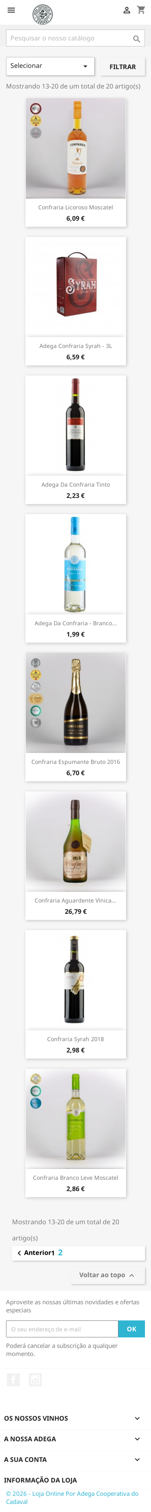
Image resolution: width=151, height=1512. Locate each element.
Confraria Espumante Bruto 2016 (75, 761)
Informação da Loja (40, 1480)
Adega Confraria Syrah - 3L (75, 346)
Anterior (32, 1253)
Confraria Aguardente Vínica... (75, 900)
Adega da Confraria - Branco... (76, 623)
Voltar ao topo (108, 1275)
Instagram (35, 1379)
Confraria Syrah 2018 (75, 1039)
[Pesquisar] (75, 38)
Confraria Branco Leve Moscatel (75, 1177)
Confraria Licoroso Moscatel (75, 207)
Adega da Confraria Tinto (75, 484)
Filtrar (123, 66)
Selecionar (50, 66)
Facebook (13, 1379)
